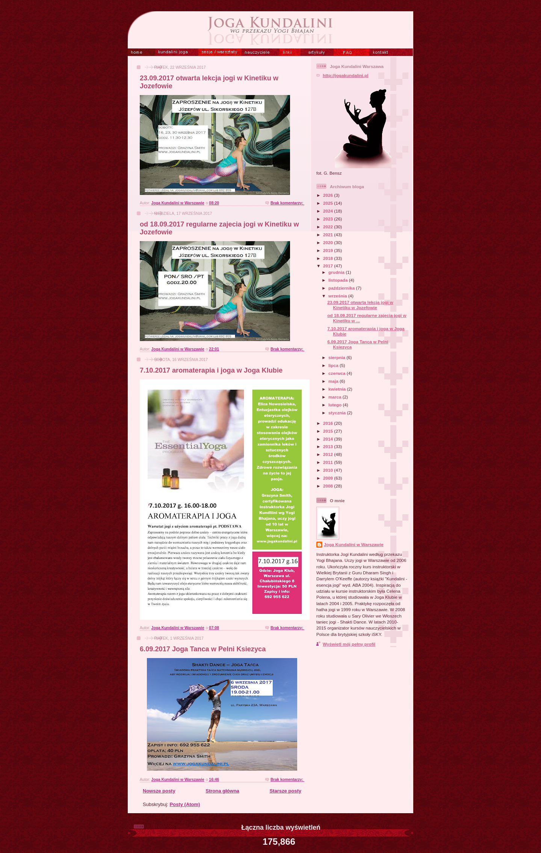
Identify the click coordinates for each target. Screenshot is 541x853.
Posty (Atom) (185, 804)
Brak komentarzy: (287, 203)
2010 (328, 470)
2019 (328, 250)
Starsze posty (285, 791)
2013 (328, 446)
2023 (328, 218)
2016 (328, 423)
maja (334, 381)
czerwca (337, 373)
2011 (328, 462)
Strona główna (222, 791)
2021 (328, 234)
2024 (328, 210)
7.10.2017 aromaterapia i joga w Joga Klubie (211, 370)
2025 (328, 203)
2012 (328, 454)
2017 (328, 265)
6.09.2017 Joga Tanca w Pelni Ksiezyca (203, 649)
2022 (328, 226)
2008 (328, 485)
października (342, 287)
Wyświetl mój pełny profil (349, 644)
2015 (328, 431)
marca (335, 396)
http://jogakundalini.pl (345, 75)
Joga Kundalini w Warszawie (354, 544)
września (338, 295)
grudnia (337, 272)
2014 (328, 438)
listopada (338, 280)
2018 (328, 258)
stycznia (337, 412)
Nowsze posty (159, 791)
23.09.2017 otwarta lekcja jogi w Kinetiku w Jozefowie (360, 305)
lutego (335, 404)
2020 (328, 242)
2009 (328, 478)
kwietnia (337, 388)
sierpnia (337, 357)
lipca (334, 365)
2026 (328, 195)
